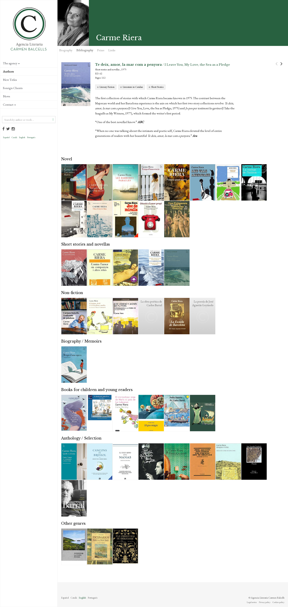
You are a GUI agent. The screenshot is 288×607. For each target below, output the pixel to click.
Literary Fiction (107, 87)
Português (31, 137)
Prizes (100, 50)
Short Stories (157, 87)
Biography (65, 50)
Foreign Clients (13, 88)
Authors (8, 71)
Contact (9, 104)
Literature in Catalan (133, 87)
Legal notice (252, 602)
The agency (11, 63)
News (6, 96)
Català (14, 137)
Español (6, 137)
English (22, 137)
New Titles (10, 80)
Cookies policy (278, 602)
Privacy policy (264, 602)
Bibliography (84, 50)
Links (111, 50)
